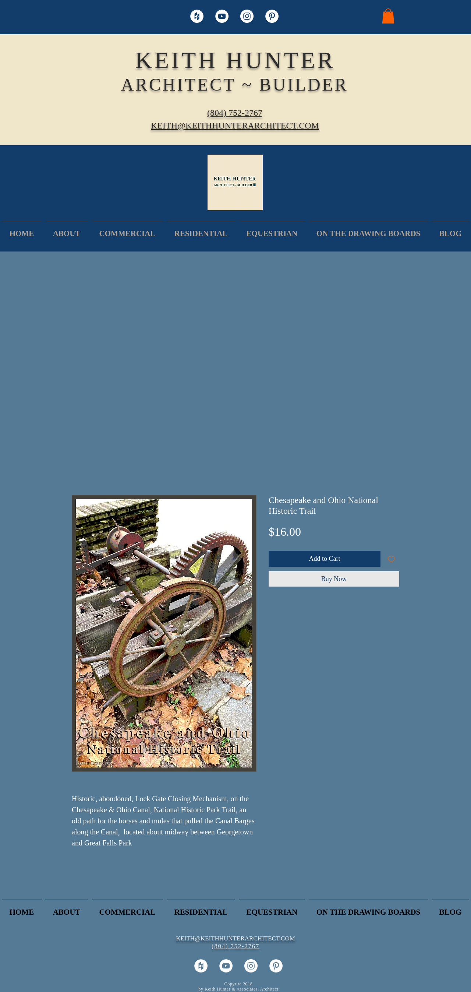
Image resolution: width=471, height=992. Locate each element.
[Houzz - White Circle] (196, 16)
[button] (388, 16)
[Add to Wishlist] (391, 559)
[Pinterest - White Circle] (272, 16)
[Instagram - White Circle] (247, 16)
